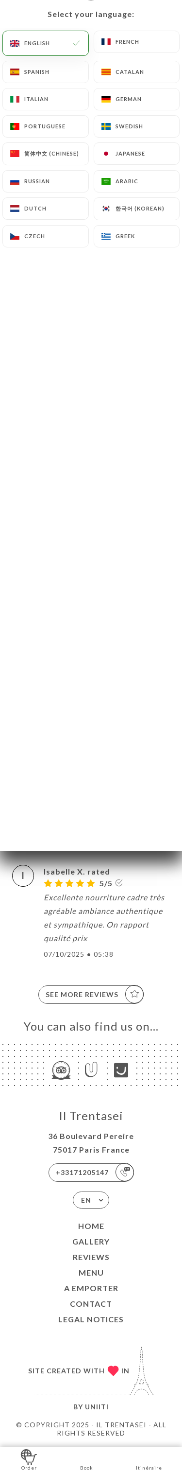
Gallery (91, 1241)
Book (87, 1459)
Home (91, 1225)
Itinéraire (149, 1459)
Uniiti (97, 1407)
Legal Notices (91, 1319)
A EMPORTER (91, 1288)
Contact (91, 1303)
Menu (91, 1272)
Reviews (91, 1257)
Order (29, 1459)
